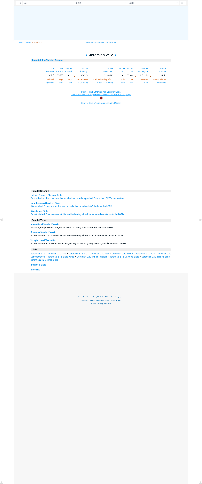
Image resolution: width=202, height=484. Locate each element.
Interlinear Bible (38, 264)
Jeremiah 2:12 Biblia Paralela (92, 256)
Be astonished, (38, 214)
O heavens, (49, 206)
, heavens (54, 198)
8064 (143, 68)
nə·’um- (59, 71)
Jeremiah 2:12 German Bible (44, 260)
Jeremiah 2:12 (38, 253)
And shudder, (68, 206)
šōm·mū (162, 71)
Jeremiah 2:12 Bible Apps (61, 256)
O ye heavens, (52, 214)
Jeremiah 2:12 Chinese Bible (124, 256)
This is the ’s (103, 198)
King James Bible (39, 211)
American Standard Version (44, 232)
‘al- (131, 71)
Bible (21, 42)
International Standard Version (45, 224)
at (43, 198)
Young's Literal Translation (43, 240)
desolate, (104, 214)
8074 (162, 68)
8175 (109, 68)
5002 (59, 68)
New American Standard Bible (45, 203)
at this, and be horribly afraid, (74, 214)
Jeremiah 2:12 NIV (56, 253)
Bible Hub (35, 269)
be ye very (94, 214)
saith (111, 214)
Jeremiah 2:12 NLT (78, 253)
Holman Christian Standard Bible (46, 195)
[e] (165, 68)
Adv (70, 82)
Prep (131, 82)
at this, (58, 206)
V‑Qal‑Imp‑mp (161, 82)
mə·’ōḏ (68, 71)
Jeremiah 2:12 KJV (145, 253)
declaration (118, 198)
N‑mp (146, 82)
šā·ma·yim (143, 71)
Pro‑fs (122, 82)
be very (79, 206)
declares (98, 206)
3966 (67, 68)
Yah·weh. (50, 71)
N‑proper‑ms (50, 82)
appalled (88, 198)
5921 (128, 68)
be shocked (66, 198)
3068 (50, 68)
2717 (84, 68)
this (47, 198)
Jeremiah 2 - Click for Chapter (48, 60)
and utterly (78, 198)
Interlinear (28, 42)
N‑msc (61, 82)
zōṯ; (123, 71)
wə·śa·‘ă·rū (108, 71)
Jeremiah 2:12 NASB (122, 253)
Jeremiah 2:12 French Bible (156, 256)
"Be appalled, (37, 206)
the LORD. (107, 206)
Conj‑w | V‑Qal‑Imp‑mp (105, 82)
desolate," (88, 206)
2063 (120, 68)
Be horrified (36, 198)
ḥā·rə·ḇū (84, 71)
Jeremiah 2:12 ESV (99, 253)
